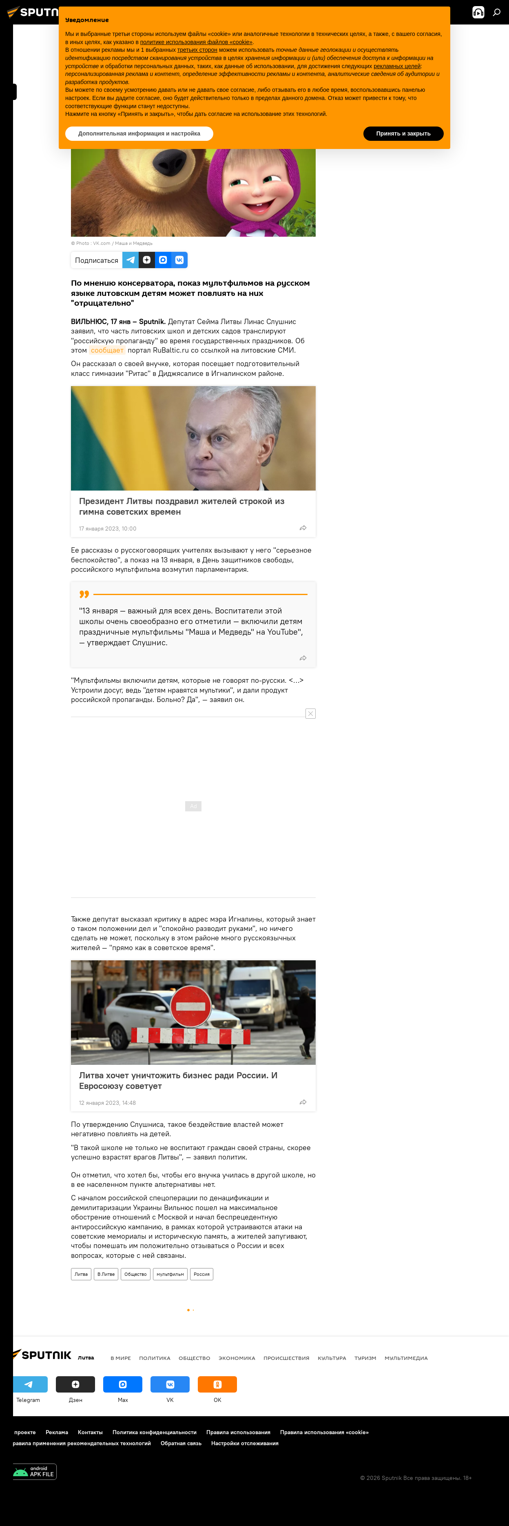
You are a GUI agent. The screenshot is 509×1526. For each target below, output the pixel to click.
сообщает (107, 350)
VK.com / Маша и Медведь (123, 243)
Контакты (90, 1432)
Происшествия (286, 1358)
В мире (121, 1358)
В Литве (106, 1274)
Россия (202, 1274)
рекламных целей (397, 66)
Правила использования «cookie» (324, 1432)
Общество (135, 1274)
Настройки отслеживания (245, 1443)
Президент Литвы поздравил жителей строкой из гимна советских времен (182, 506)
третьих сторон (197, 50)
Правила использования (238, 1432)
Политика (154, 1358)
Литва (81, 1274)
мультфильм (170, 1274)
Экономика (237, 1358)
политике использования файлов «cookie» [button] (196, 42)
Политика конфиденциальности (155, 1432)
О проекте (22, 1432)
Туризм (365, 1358)
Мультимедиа (406, 1358)
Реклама (57, 1432)
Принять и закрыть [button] (403, 133)
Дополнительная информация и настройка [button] (139, 133)
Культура (332, 1358)
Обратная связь (181, 1443)
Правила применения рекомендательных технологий (80, 1443)
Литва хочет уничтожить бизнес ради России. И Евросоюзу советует (178, 1080)
